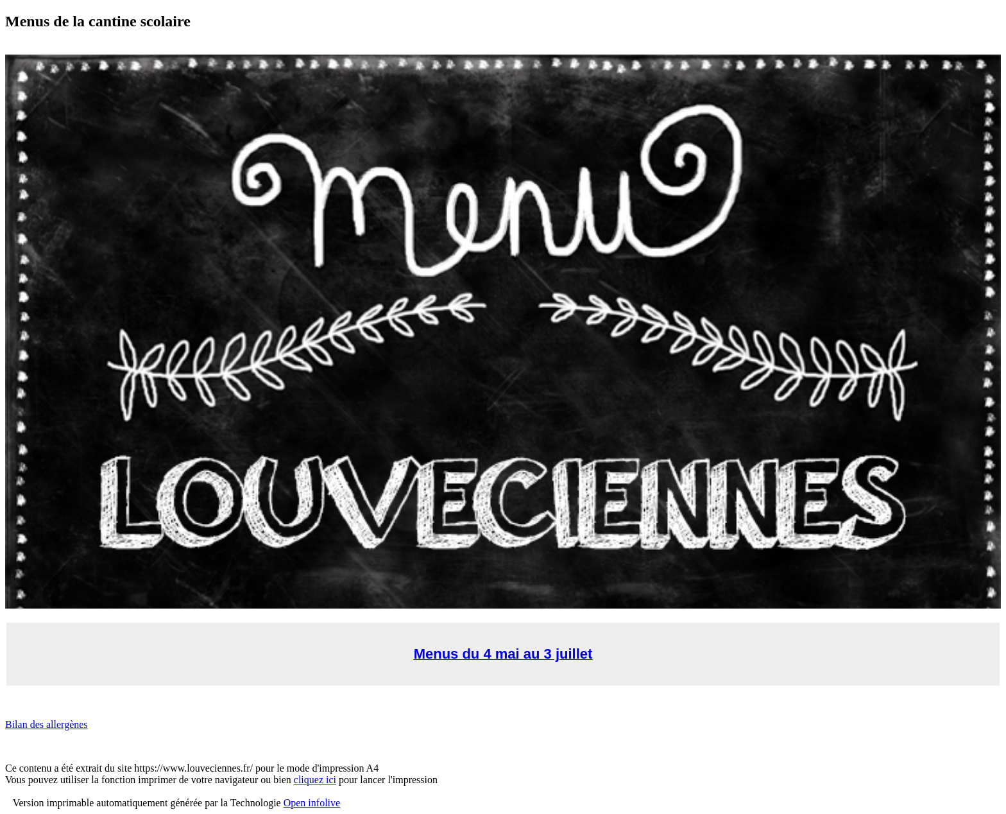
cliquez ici (315, 779)
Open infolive (312, 802)
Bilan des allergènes (46, 724)
